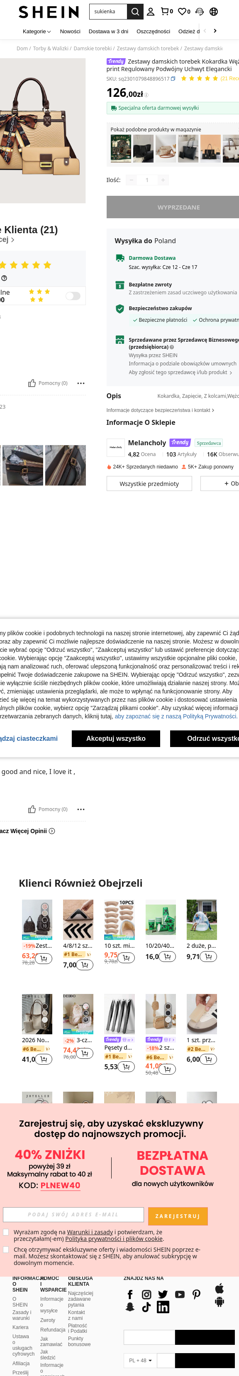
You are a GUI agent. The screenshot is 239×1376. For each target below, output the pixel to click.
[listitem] (121, 149)
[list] (164, 1280)
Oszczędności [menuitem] (153, 31)
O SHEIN (20, 1282)
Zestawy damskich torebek (148, 49)
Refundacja (53, 1310)
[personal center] (151, 12)
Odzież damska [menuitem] (197, 31)
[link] (166, 11)
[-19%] (28, 946)
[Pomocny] (32, 383)
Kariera (20, 1307)
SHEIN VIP (48, 1367)
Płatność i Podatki (77, 1308)
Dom (22, 49)
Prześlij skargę (20, 1355)
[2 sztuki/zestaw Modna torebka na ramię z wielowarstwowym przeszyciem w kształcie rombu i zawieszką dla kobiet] (161, 1014)
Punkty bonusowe (79, 1321)
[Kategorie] (37, 31)
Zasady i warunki (21, 1295)
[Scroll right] (215, 31)
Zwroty (47, 1300)
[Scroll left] (205, 31)
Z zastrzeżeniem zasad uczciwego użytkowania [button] (183, 292)
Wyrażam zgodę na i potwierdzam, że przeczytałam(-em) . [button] (89, 1235)
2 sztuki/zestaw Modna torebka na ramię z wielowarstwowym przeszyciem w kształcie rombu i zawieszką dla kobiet (161, 1048)
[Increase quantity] (163, 180)
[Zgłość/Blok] (81, 383)
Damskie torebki (93, 49)
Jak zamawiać (51, 1322)
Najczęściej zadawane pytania (80, 1279)
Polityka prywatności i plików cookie (114, 1239)
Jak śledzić (48, 1335)
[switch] (73, 296)
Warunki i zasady (90, 1232)
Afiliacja (20, 1343)
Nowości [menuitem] (70, 31)
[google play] (219, 1286)
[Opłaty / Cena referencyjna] (146, 95)
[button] (108, 12)
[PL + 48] (140, 1340)
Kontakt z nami (76, 1295)
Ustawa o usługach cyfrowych (23, 1325)
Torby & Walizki (50, 49)
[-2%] (69, 1041)
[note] (37, 937)
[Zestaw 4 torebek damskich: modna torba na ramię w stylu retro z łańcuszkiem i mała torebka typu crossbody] (210, 149)
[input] (73, 1214)
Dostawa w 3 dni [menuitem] (108, 31)
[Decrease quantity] (131, 180)
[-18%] (152, 1048)
